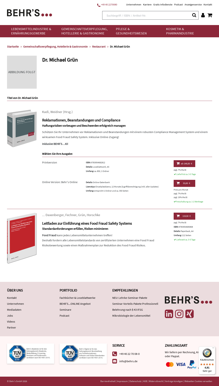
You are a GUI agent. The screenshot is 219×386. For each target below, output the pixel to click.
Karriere (147, 4)
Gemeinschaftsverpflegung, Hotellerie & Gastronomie (84, 31)
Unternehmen (133, 4)
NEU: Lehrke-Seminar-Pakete (129, 298)
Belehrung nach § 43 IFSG (127, 309)
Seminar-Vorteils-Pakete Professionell (135, 303)
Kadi (45, 112)
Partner (11, 327)
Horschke (93, 215)
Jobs (10, 315)
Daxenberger (55, 215)
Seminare (65, 309)
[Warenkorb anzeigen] (209, 15)
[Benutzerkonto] (203, 15)
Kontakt (208, 4)
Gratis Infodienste (162, 4)
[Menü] (213, 349)
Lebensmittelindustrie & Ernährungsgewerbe (31, 31)
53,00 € (183, 183)
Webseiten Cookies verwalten (198, 381)
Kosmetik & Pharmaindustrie (180, 31)
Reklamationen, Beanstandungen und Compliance (81, 120)
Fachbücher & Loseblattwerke (77, 298)
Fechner (70, 215)
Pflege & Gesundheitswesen (131, 31)
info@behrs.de (128, 361)
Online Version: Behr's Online (60, 182)
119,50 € (184, 216)
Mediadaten (14, 309)
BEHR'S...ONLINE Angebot (75, 303)
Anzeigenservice (193, 4)
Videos (11, 321)
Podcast (178, 4)
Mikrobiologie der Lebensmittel (131, 315)
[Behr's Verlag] (29, 12)
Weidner (56, 112)
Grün (81, 215)
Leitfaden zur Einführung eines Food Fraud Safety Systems (87, 223)
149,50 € (184, 163)
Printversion (49, 162)
